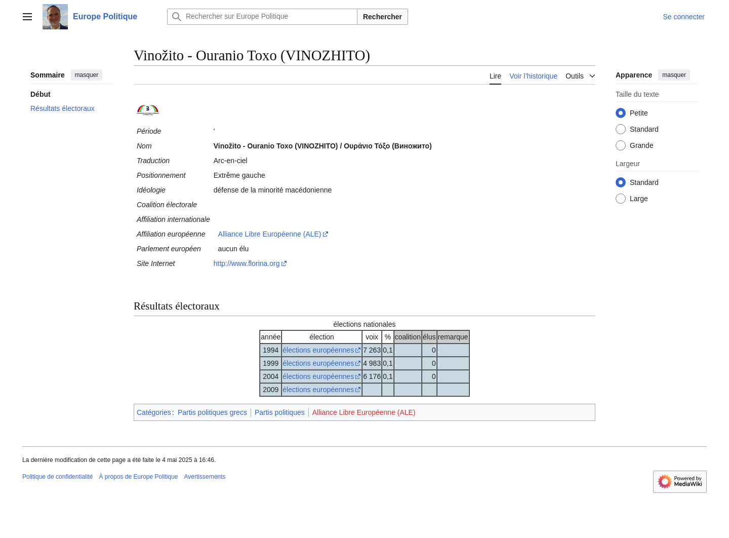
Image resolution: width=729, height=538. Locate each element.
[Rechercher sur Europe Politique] (262, 17)
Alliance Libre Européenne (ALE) (269, 234)
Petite (639, 113)
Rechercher (382, 17)
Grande (642, 145)
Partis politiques (280, 412)
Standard (644, 129)
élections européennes (318, 350)
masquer (87, 75)
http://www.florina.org (247, 263)
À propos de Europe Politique (138, 476)
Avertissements (205, 476)
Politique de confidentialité (57, 476)
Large (639, 199)
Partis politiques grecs (212, 412)
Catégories (154, 412)
